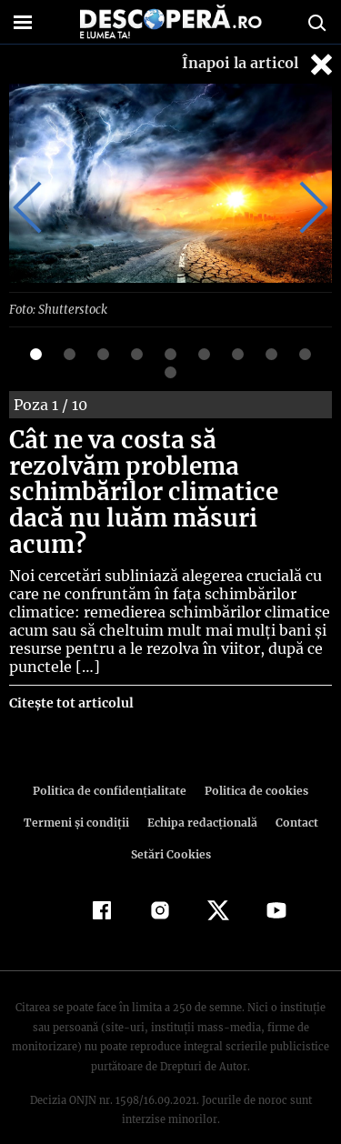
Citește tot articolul (70, 676)
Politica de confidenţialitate (112, 764)
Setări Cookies (171, 828)
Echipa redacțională (201, 796)
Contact (294, 796)
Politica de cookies (254, 764)
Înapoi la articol (259, 64)
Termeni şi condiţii (78, 796)
